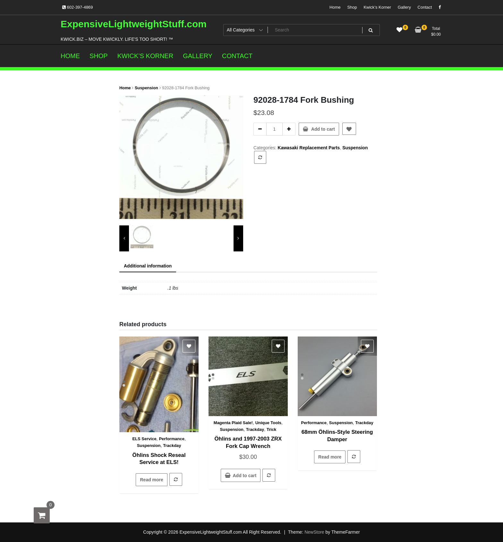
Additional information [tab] (148, 265)
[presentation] (124, 238)
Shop (352, 7)
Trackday (172, 445)
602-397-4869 (77, 7)
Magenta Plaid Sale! (233, 422)
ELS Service (144, 438)
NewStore (314, 532)
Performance (171, 438)
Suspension (146, 87)
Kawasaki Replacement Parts (309, 147)
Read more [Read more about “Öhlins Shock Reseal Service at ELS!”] (151, 479)
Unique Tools (268, 422)
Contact (425, 7)
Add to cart (323, 129)
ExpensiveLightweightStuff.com (134, 24)
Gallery (404, 7)
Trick (271, 429)
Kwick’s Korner (377, 7)
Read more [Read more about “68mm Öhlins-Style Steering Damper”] (329, 456)
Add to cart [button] (244, 475)
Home (335, 7)
